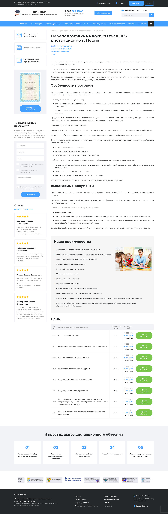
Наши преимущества (60, 51)
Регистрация (136, 3)
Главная (23, 24)
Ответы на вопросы (32, 48)
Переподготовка (53, 24)
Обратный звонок (103, 13)
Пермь (121, 3)
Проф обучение (99, 24)
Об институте (36, 24)
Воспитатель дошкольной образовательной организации (82, 347)
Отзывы (131, 24)
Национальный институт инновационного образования (39, 12)
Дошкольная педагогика (68, 336)
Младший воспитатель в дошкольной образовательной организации (81, 413)
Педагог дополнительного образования (75, 380)
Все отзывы (18, 209)
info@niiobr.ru (105, 3)
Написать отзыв (28, 209)
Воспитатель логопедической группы (74, 369)
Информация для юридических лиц (32, 60)
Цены (53, 54)
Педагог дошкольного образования (73, 391)
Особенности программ (61, 46)
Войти (149, 3)
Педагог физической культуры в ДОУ (73, 358)
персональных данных (28, 189)
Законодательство (117, 24)
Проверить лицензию (30, 109)
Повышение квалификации (76, 24)
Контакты (142, 24)
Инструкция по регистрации (30, 35)
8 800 (73, 11)
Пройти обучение (144, 335)
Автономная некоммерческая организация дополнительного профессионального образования (39, 502)
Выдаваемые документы (61, 49)
